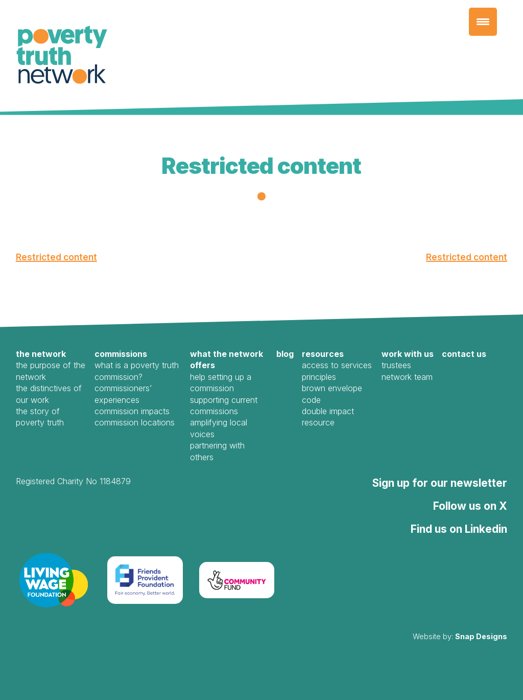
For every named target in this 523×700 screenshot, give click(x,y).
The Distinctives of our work (49, 393)
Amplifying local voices (218, 428)
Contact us (464, 354)
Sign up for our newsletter (439, 483)
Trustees (396, 365)
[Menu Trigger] (483, 22)
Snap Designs (481, 636)
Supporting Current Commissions (223, 405)
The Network (41, 354)
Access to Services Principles (337, 370)
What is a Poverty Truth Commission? (136, 370)
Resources (323, 354)
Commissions (120, 354)
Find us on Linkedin (459, 529)
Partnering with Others (217, 451)
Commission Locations (134, 422)
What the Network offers (226, 359)
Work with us (408, 354)
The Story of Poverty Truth (40, 416)
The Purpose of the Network (50, 370)
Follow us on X (470, 506)
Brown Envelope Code (332, 393)
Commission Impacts (132, 411)
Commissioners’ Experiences (123, 393)
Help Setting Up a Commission (220, 382)
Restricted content (56, 257)
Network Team (407, 377)
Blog (285, 354)
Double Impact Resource (328, 416)
